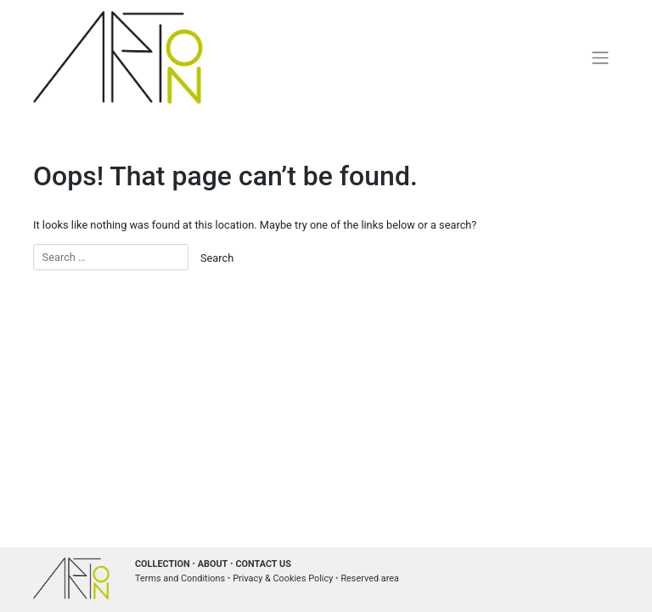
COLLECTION (162, 564)
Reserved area (369, 578)
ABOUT (213, 564)
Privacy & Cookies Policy (283, 578)
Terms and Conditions (180, 578)
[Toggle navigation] (600, 57)
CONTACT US (263, 564)
